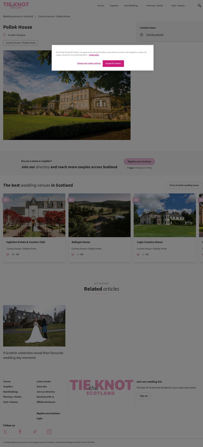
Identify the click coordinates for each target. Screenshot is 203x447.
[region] (102, 58)
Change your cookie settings (89, 63)
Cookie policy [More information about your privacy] (94, 55)
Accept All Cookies (113, 63)
